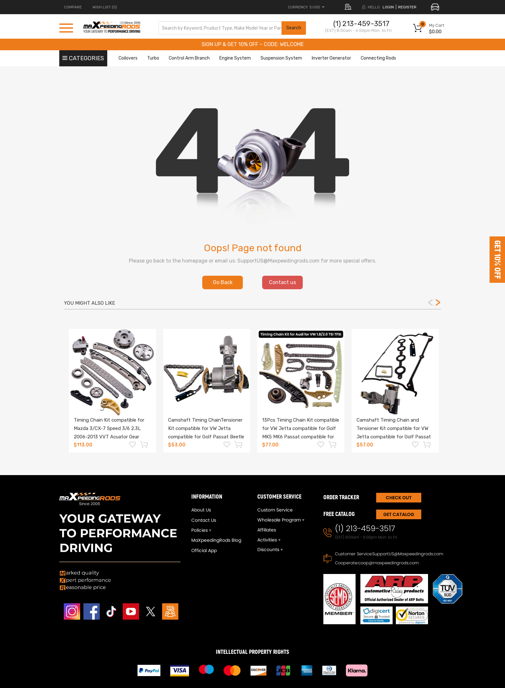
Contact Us (203, 520)
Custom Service (275, 510)
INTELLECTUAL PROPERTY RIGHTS (252, 652)
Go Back (223, 282)
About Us (201, 510)
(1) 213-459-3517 (361, 23)
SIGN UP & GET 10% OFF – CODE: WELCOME (253, 44)
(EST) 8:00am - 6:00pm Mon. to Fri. (359, 30)
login (388, 7)
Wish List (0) (104, 7)
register (407, 7)
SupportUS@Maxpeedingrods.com (407, 554)
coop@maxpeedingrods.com (388, 563)
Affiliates (266, 530)
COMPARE (73, 7)
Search (293, 28)
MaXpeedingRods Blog (216, 540)
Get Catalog (398, 514)
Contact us (282, 282)
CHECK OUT (399, 497)
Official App (204, 550)
